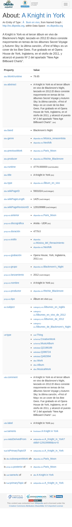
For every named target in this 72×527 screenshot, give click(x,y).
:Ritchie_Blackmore (48, 158)
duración (12, 231)
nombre (11, 282)
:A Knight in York (45, 431)
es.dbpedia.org (55, 25)
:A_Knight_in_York (48, 450)
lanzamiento (14, 274)
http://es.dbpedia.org (13, 25)
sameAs (10, 431)
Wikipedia (39, 503)
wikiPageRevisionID (16, 207)
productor (12, 290)
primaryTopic (15, 483)
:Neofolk (42, 142)
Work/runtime (13, 76)
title (7, 174)
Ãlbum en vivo (31, 22)
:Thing (38, 334)
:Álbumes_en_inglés (49, 307)
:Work (38, 360)
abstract (10, 84)
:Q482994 (42, 356)
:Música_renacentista (49, 138)
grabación (13, 255)
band (8, 130)
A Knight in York (43, 15)
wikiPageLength (14, 199)
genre (9, 138)
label (8, 423)
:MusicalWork (42, 369)
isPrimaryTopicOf (15, 450)
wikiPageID (12, 191)
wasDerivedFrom (15, 439)
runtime (10, 166)
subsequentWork (17, 458)
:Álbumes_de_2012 (48, 319)
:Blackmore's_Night (48, 266)
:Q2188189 (42, 347)
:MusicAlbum (43, 343)
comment (10, 377)
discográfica (14, 223)
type (8, 183)
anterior (11, 215)
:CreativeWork (44, 339)
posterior (14, 466)
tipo (9, 299)
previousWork (13, 150)
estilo (10, 239)
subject (9, 307)
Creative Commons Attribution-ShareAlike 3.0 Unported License (36, 506)
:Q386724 (42, 352)
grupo (10, 266)
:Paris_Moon (44, 150)
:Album (38, 364)
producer (10, 158)
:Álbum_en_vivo (46, 183)
